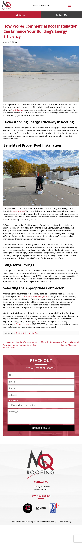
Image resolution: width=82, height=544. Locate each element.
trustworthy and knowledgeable (33, 296)
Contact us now (22, 324)
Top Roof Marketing (64, 522)
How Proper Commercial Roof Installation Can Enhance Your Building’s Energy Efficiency (40, 31)
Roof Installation (23, 333)
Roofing (34, 333)
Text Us (61, 14)
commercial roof (18, 211)
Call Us (20, 14)
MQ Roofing (18, 110)
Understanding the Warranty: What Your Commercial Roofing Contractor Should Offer (20, 345)
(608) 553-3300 (41, 489)
